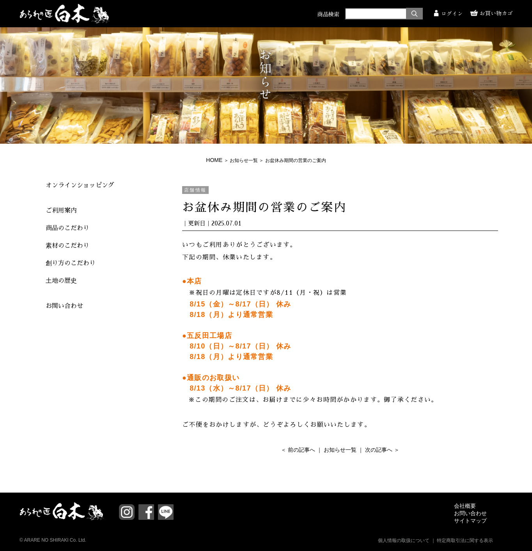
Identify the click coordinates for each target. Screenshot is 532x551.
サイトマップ (470, 521)
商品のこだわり (67, 228)
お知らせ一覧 (244, 160)
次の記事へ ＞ (382, 450)
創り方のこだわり (71, 263)
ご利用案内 (61, 211)
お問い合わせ (64, 306)
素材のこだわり (67, 246)
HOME (214, 160)
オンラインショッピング (80, 185)
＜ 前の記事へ (298, 450)
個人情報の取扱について (403, 540)
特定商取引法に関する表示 (465, 540)
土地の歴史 (61, 281)
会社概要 (465, 506)
